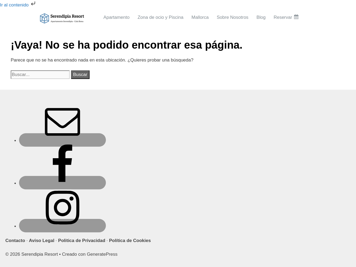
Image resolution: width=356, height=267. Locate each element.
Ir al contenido (18, 5)
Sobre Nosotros (233, 17)
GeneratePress (102, 254)
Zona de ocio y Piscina (160, 17)
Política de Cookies (130, 240)
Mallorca (200, 17)
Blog (261, 17)
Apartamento (116, 17)
